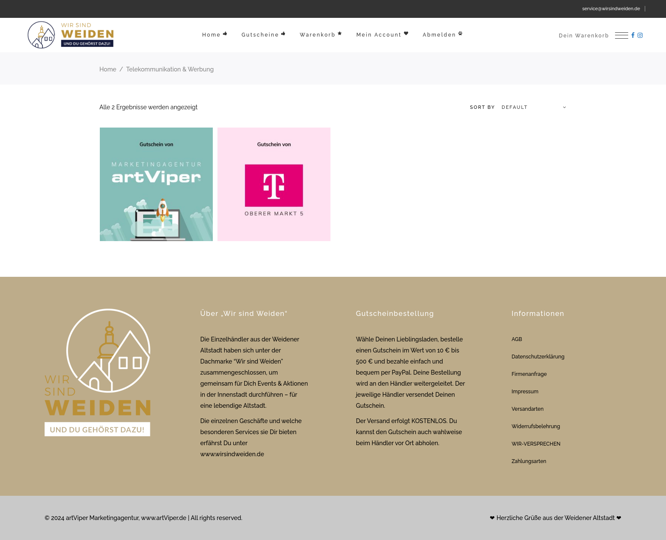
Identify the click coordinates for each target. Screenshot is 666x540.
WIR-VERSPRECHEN (536, 444)
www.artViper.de (163, 517)
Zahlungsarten (529, 461)
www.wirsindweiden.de (232, 454)
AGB (517, 339)
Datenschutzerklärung (538, 357)
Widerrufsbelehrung (536, 426)
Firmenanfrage (529, 374)
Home (107, 69)
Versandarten (528, 409)
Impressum (525, 392)
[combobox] (514, 107)
